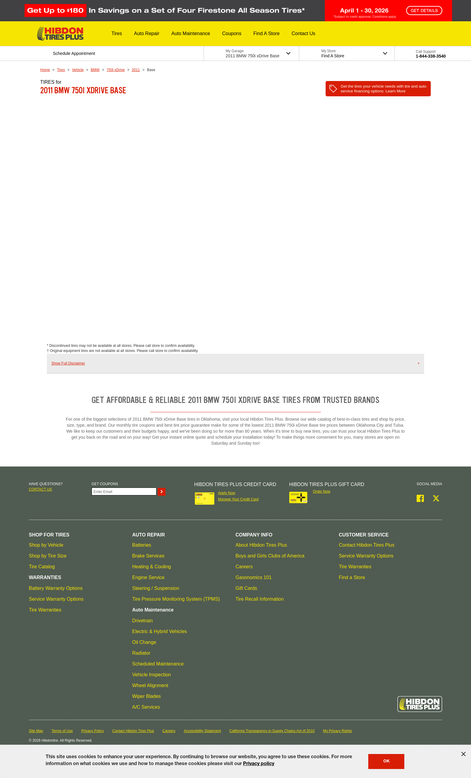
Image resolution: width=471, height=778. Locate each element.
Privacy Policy (92, 731)
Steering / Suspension (155, 588)
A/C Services (146, 707)
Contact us (40, 489)
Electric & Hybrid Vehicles (159, 631)
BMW (95, 70)
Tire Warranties (45, 609)
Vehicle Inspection (151, 674)
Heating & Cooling (151, 566)
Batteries (141, 545)
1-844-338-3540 (431, 56)
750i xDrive (116, 70)
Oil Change (144, 642)
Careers (244, 566)
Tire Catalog (42, 566)
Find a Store (352, 577)
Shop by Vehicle (46, 545)
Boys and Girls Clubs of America (269, 555)
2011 (136, 70)
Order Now (321, 491)
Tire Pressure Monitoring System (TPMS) (176, 599)
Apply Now (226, 493)
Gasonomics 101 (253, 577)
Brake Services (148, 555)
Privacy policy (258, 764)
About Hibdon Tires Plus (261, 545)
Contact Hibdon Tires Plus (366, 545)
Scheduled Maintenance (158, 663)
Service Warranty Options (56, 599)
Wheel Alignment (150, 685)
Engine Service (148, 577)
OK (386, 761)
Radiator (141, 653)
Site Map (36, 731)
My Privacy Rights (337, 731)
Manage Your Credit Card (238, 499)
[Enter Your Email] (124, 491)
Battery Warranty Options (56, 588)
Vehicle (78, 70)
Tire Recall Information (259, 599)
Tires (61, 70)
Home (45, 70)
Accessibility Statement (202, 731)
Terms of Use (62, 731)
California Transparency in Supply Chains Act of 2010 (272, 731)
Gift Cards (246, 588)
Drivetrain (142, 620)
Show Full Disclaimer (68, 363)
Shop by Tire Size (47, 555)
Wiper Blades (146, 696)
